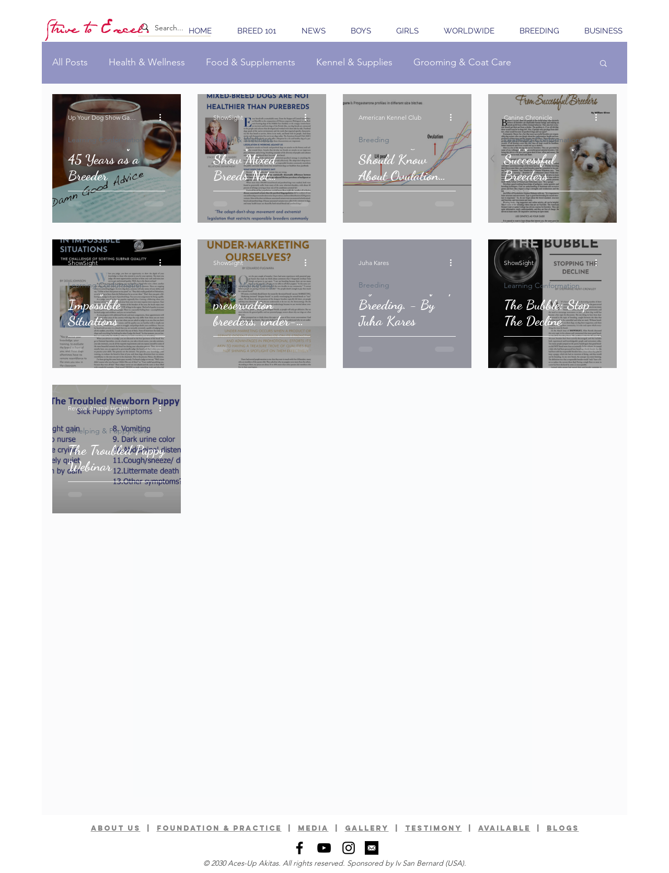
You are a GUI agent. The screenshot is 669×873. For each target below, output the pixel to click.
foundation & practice (219, 828)
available (504, 828)
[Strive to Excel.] (99, 27)
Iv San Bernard (419, 863)
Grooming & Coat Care (462, 62)
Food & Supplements (250, 62)
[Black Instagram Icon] (348, 848)
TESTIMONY (433, 828)
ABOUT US (116, 828)
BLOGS (563, 828)
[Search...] (172, 28)
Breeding (374, 139)
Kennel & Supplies (354, 62)
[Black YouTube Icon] (324, 848)
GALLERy (367, 828)
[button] (603, 64)
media (313, 828)
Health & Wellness (147, 62)
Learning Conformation (106, 139)
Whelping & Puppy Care (108, 431)
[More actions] (163, 117)
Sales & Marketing (243, 285)
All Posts (70, 62)
